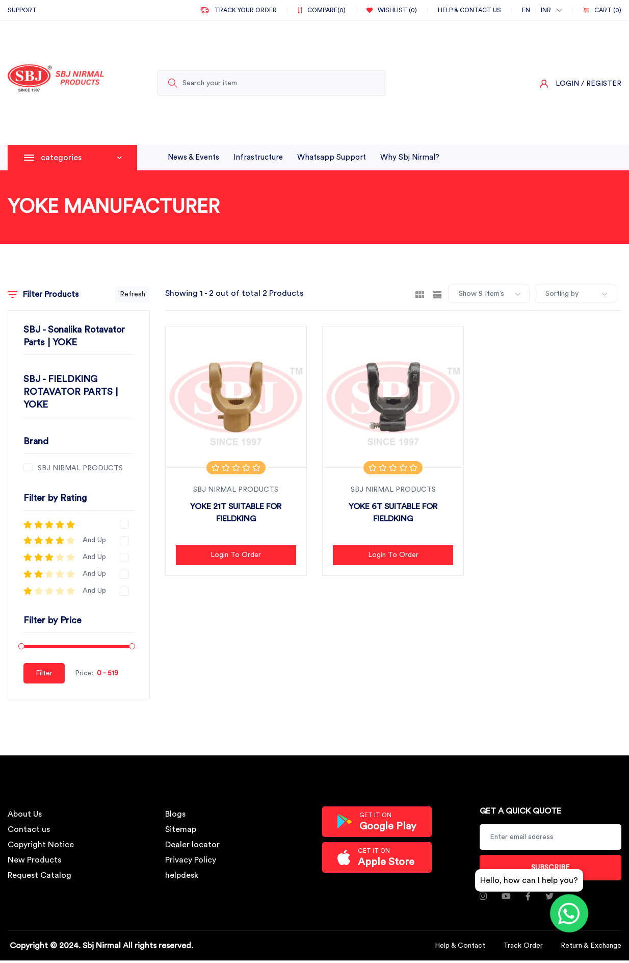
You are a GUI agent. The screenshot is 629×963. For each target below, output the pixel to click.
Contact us (29, 829)
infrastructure (258, 157)
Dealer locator (192, 845)
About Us (25, 814)
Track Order (523, 945)
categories (81, 158)
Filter (44, 673)
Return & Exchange (591, 945)
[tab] (419, 293)
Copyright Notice (41, 845)
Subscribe (550, 867)
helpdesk (181, 875)
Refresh (132, 294)
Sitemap (180, 829)
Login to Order (236, 555)
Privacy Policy (190, 860)
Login (567, 83)
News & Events (193, 157)
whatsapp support (331, 157)
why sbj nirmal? (409, 157)
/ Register (601, 83)
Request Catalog (39, 875)
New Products (34, 860)
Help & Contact (460, 945)
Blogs (175, 814)
